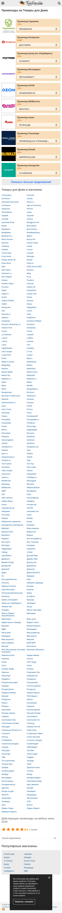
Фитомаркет (7, 778)
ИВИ (26, 871)
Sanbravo (31, 440)
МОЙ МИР (31, 643)
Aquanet (30, 215)
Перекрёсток (32, 676)
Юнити (30, 805)
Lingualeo (28, 854)
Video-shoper (7, 470)
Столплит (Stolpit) (34, 740)
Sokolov (5, 450)
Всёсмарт (6, 545)
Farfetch (27, 864)
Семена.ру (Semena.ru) (11, 730)
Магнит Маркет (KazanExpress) (8, 614)
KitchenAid (31, 328)
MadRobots (31, 362)
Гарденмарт (7, 549)
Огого (4, 665)
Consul (29, 249)
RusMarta (31, 436)
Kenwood (30, 324)
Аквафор (30, 501)
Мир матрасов (8, 639)
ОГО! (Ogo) (31, 662)
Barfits (4, 226)
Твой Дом (6, 750)
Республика (32, 703)
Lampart (30, 334)
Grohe (4, 297)
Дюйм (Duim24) (33, 572)
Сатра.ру (30, 723)
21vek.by (30, 195)
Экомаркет (31, 791)
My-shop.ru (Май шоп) (11, 396)
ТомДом (30, 757)
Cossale (30, 253)
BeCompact (31, 226)
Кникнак (30, 589)
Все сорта (6, 542)
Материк (5, 626)
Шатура (30, 788)
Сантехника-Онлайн (10, 723)
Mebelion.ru (6, 379)
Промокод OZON (38, 87)
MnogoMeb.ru (32, 389)
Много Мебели (8, 643)
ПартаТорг (6, 676)
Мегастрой (6, 633)
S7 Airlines (8, 861)
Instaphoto (6, 321)
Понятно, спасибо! (24, 902)
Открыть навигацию (2, 3)
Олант (29, 665)
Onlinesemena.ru (9, 402)
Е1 (3, 576)
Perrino (30, 409)
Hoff (3, 311)
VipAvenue (6, 474)
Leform (4, 341)
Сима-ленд (31, 730)
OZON (29, 406)
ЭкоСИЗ (5, 795)
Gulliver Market (8, 300)
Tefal (29, 460)
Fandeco (30, 280)
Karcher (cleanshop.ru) (11, 324)
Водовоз (5, 538)
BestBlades (6, 232)
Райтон (30, 699)
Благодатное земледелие (12, 525)
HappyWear (31, 307)
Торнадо (30, 761)
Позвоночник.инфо (10, 682)
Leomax (30, 341)
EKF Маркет (7, 277)
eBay (29, 273)
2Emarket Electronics (10, 202)
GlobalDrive (31, 290)
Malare (29, 365)
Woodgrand (31, 491)
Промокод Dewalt (38, 151)
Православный (33, 693)
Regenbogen (32, 430)
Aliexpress (6, 209)
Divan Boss (6, 263)
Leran (4, 345)
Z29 (3, 494)
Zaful (29, 494)
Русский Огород (33, 713)
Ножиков (5, 659)
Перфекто (6, 679)
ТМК (3, 757)
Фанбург (5, 774)
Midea (29, 382)
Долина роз (32, 562)
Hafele (4, 304)
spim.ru (5, 453)
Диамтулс (6, 559)
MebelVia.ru (32, 379)
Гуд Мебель (6, 555)
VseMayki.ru (32, 477)
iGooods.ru (6, 314)
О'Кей (4, 662)
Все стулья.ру (33, 542)
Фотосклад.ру (7, 781)
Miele (4, 385)
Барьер (5, 518)
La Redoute (6, 334)
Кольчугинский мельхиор (12, 593)
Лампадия (31, 603)
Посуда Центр (8, 689)
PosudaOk (6, 419)
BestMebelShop (33, 232)
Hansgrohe (6, 307)
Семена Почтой (33, 727)
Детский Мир (32, 555)
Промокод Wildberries (38, 103)
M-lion (4, 358)
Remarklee (6, 433)
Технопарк (6, 754)
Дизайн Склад (8, 562)
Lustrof (29, 355)
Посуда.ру (31, 689)
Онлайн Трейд (8, 669)
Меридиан (6, 636)
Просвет (5, 696)
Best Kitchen (32, 229)
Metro (4, 382)
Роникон (5, 706)
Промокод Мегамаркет (38, 71)
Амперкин (6, 511)
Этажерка (6, 801)
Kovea (4, 331)
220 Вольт (6, 198)
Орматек (5, 672)
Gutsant (30, 300)
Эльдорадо (31, 795)
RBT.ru (4, 430)
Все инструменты (34, 538)
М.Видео (5, 610)
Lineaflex (30, 348)
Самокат (5, 716)
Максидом (31, 613)
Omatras (30, 399)
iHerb (29, 314)
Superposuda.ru (8, 457)
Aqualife (5, 215)
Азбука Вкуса (7, 501)
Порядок (5, 686)
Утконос (30, 771)
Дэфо (4, 572)
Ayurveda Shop (8, 222)
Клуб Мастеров (8, 589)
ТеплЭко (30, 750)
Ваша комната (33, 528)
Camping (5, 246)
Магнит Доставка (34, 610)
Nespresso (31, 396)
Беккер (30, 518)
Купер (6, 864)
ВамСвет (5, 528)
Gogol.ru (5, 294)
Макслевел (6, 619)
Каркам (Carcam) (9, 586)
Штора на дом (8, 791)
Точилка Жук (7, 764)
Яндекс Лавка (7, 808)
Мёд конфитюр (33, 633)
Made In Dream (8, 362)
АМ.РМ (30, 508)
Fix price (5, 287)
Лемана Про (7, 606)
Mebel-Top (6, 375)
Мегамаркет (32, 629)
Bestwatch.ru (7, 236)
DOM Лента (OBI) (34, 266)
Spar (29, 450)
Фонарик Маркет (34, 778)
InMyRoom (31, 317)
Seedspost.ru (7, 447)
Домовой (5, 569)
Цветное (5, 788)
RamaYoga (31, 426)
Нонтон (30, 659)
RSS (3, 909)
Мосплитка (31, 646)
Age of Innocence (34, 205)
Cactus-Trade (32, 243)
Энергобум (6, 798)
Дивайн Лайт (32, 559)
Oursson (30, 402)
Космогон (5, 596)
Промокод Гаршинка (38, 23)
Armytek (5, 219)
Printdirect (31, 423)
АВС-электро (7, 498)
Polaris (4, 416)
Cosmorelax (6, 253)
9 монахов (6, 205)
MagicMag (6, 365)
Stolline (30, 453)
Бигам (29, 521)
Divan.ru (30, 263)
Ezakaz (5, 280)
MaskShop (31, 368)
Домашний (6, 566)
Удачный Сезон (33, 767)
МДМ (4, 629)
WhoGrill (30, 484)
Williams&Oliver (33, 487)
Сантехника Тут (33, 720)
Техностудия (32, 754)
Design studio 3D (9, 260)
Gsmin (29, 297)
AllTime (30, 209)
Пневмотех (31, 679)
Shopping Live (32, 447)
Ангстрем (5, 515)
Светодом (6, 727)
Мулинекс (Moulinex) (35, 650)
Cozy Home (6, 256)
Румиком (30, 706)
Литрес (7, 857)
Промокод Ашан (38, 119)
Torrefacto (6, 467)
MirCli (4, 389)
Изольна (5, 583)
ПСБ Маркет (32, 696)
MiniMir (30, 385)
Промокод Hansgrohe (38, 167)
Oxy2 (4, 406)
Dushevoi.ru (6, 273)
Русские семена (8, 713)
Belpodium (6, 229)
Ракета (4, 703)
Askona (30, 219)
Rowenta (5, 436)
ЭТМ (29, 801)
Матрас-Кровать (34, 626)
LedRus (30, 338)
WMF (4, 491)
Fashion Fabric (8, 283)
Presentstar (6, 423)
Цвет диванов (33, 784)
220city (30, 198)
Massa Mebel (7, 372)
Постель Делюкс (34, 686)
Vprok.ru (5, 477)
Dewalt (29, 260)
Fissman (30, 283)
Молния (5, 646)
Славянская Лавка (34, 733)
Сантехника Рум (8, 720)
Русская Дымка (33, 710)
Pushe (4, 426)
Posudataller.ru (33, 419)
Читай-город (9, 854)
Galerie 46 (31, 287)
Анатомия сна (33, 511)
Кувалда (30, 600)
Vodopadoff (31, 474)
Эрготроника (32, 798)
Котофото (31, 596)
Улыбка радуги (8, 771)
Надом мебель (33, 655)
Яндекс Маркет (33, 808)
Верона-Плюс (7, 532)
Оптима (30, 669)
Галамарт (31, 545)
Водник (30, 535)
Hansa (29, 304)
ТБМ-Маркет (32, 747)
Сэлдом (5, 747)
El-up (29, 277)
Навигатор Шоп (8, 655)
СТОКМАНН (7, 740)
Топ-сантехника (8, 761)
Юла (3, 805)
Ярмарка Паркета (9, 812)
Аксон (4, 504)
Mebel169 (31, 375)
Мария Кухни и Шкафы (11, 622)
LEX (28, 345)
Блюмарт (31, 525)
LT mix (29, 351)
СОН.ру (5, 737)
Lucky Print (6, 355)
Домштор (31, 569)
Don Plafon (6, 270)
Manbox (5, 368)
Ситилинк (6, 733)
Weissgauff (31, 481)
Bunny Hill (31, 239)
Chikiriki (5, 249)
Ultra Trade (31, 467)
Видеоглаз (31, 532)
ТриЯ (29, 764)
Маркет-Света (33, 622)
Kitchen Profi (7, 328)
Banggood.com (33, 222)
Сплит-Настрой (33, 737)
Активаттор (31, 504)
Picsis (29, 413)
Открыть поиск (59, 3)
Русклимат (6, 710)
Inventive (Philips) (34, 321)
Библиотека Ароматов (11, 521)
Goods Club (32, 294)
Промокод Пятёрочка (38, 39)
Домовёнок (31, 566)
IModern (5, 317)
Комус (29, 593)
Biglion (29, 236)
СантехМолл (32, 716)
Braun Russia (7, 239)
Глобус (30, 552)
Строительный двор (10, 744)
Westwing (5, 484)
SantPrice (31, 443)
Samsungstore (7, 440)
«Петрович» (7, 195)
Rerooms (30, 433)
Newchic (5, 399)
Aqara (29, 212)
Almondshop (7, 212)
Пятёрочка (6, 699)
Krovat (29, 331)
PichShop (5, 413)
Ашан (29, 515)
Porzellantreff (32, 416)
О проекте (6, 907)
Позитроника (32, 682)
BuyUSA (5, 243)
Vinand (29, 470)
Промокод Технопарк (38, 135)
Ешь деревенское (9, 579)
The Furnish (6, 464)
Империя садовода (35, 583)
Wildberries (6, 487)
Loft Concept (7, 351)
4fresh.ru (30, 202)
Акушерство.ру (8, 508)
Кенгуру (30, 586)
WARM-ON (6, 481)
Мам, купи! (31, 619)
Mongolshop (7, 392)
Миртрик (30, 639)
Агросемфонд (33, 498)
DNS (3, 266)
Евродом (30, 576)
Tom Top (30, 464)
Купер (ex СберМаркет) (11, 603)
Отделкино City (33, 672)
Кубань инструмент (10, 600)
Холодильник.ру (8, 784)
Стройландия (32, 744)
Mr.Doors (30, 392)
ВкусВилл (6, 535)
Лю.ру (29, 606)
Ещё (29, 579)
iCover (29, 311)
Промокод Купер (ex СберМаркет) (38, 55)
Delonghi (30, 256)
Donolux (30, 270)
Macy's (29, 358)
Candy (29, 246)
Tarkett (29, 457)
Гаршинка (31, 549)
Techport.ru (6, 460)
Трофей (5, 767)
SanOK (5, 443)
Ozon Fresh (6, 409)
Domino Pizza (29, 861)
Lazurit (4, 338)
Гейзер (4, 552)
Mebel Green (32, 372)
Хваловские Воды (34, 781)
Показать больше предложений (31, 182)
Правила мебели (9, 693)
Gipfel (4, 290)
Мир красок (32, 636)
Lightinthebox (7, 348)
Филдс (29, 774)
